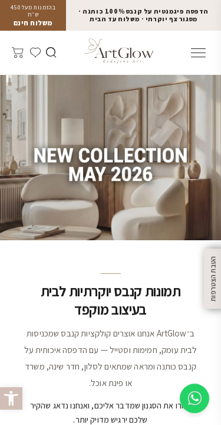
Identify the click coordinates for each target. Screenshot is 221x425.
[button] (11, 398)
